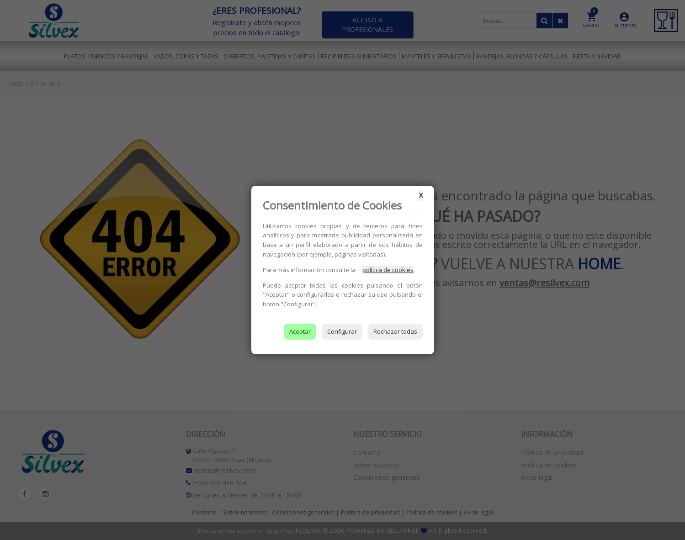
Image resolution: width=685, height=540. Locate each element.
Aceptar (300, 331)
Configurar (342, 331)
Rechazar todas (395, 331)
